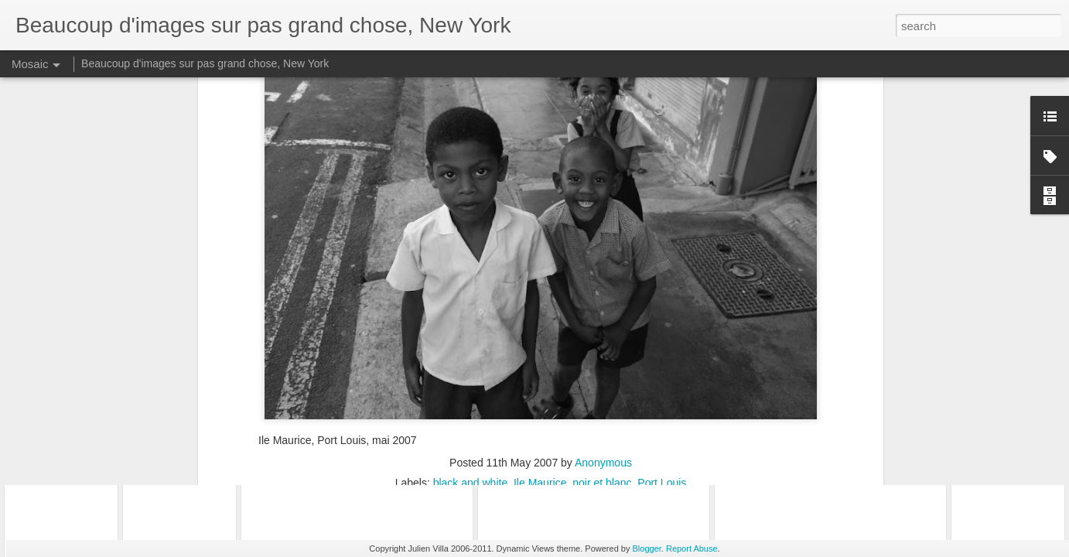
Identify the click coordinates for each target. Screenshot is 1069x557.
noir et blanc (601, 321)
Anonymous (603, 301)
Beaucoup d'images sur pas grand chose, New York (205, 63)
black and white (470, 321)
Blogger (647, 548)
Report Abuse (692, 548)
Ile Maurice (540, 321)
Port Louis (661, 321)
